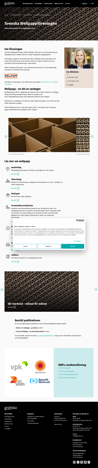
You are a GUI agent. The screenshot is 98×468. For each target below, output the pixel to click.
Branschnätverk (28, 15)
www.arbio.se (58, 424)
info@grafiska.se (78, 436)
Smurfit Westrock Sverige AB (67, 377)
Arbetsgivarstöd (28, 3)
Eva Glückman (72, 72)
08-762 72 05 (73, 77)
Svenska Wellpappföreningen (42, 15)
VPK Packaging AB (64, 368)
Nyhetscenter (59, 3)
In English (7, 428)
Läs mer (13, 174)
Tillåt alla (72, 246)
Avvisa (25, 246)
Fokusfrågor (38, 3)
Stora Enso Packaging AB (66, 371)
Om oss (67, 3)
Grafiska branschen (16, 15)
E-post (71, 85)
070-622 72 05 (74, 81)
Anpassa (49, 246)
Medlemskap (48, 3)
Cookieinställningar (33, 423)
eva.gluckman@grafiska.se (45, 335)
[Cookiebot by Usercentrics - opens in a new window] (77, 220)
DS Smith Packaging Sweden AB (68, 374)
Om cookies (30, 421)
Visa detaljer (77, 241)
